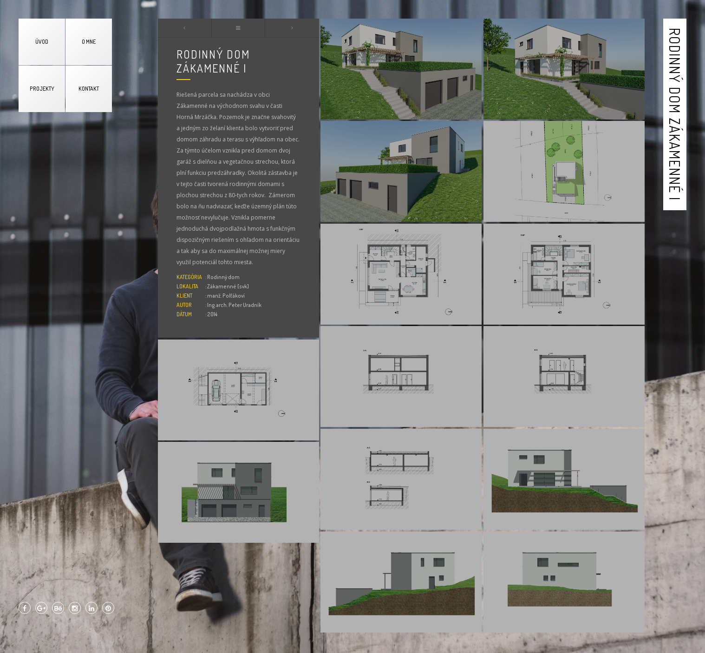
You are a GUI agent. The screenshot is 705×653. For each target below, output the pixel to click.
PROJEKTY (42, 88)
